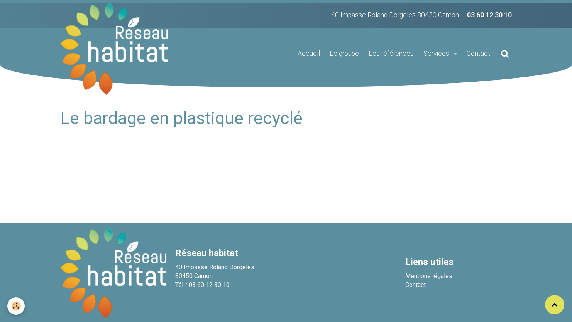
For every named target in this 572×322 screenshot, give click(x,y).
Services (437, 53)
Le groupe (344, 53)
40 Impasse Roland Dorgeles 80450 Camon (395, 15)
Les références (391, 53)
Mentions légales (428, 276)
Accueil (309, 53)
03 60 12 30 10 (489, 15)
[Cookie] (16, 306)
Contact (478, 53)
